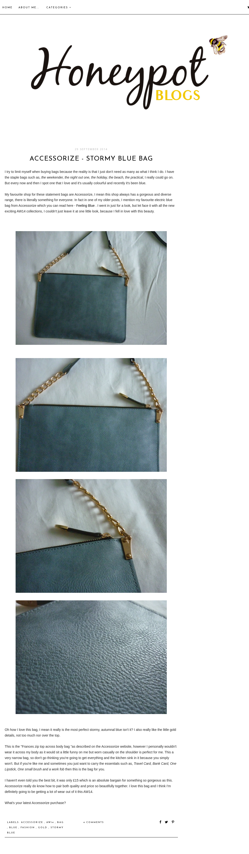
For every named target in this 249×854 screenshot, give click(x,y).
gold (43, 827)
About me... (28, 7)
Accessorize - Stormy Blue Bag (91, 159)
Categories (58, 7)
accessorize (32, 822)
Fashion (28, 827)
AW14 (50, 822)
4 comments (93, 822)
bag (60, 822)
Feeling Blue (85, 205)
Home (7, 7)
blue (13, 827)
